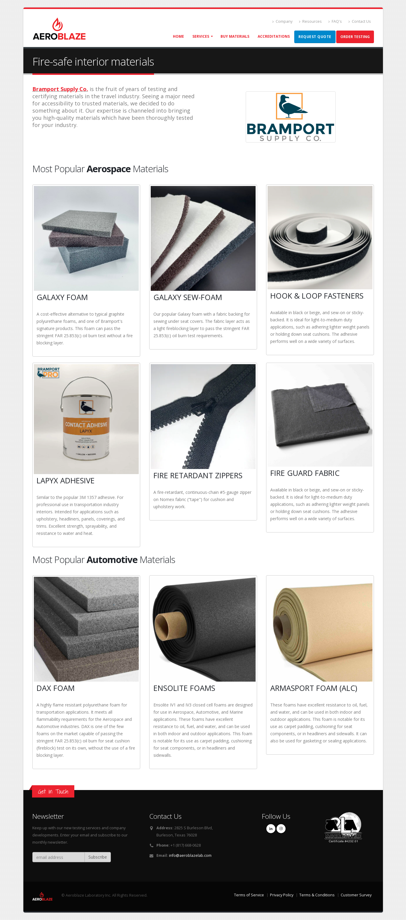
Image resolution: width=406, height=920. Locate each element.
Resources (310, 21)
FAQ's (335, 21)
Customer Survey (356, 895)
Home (178, 36)
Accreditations (274, 36)
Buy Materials (235, 36)
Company (282, 21)
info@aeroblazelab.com (190, 855)
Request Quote (314, 36)
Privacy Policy (281, 895)
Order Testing (355, 36)
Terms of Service (249, 895)
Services (200, 36)
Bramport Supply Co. (60, 89)
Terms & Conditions (317, 895)
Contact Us (359, 21)
